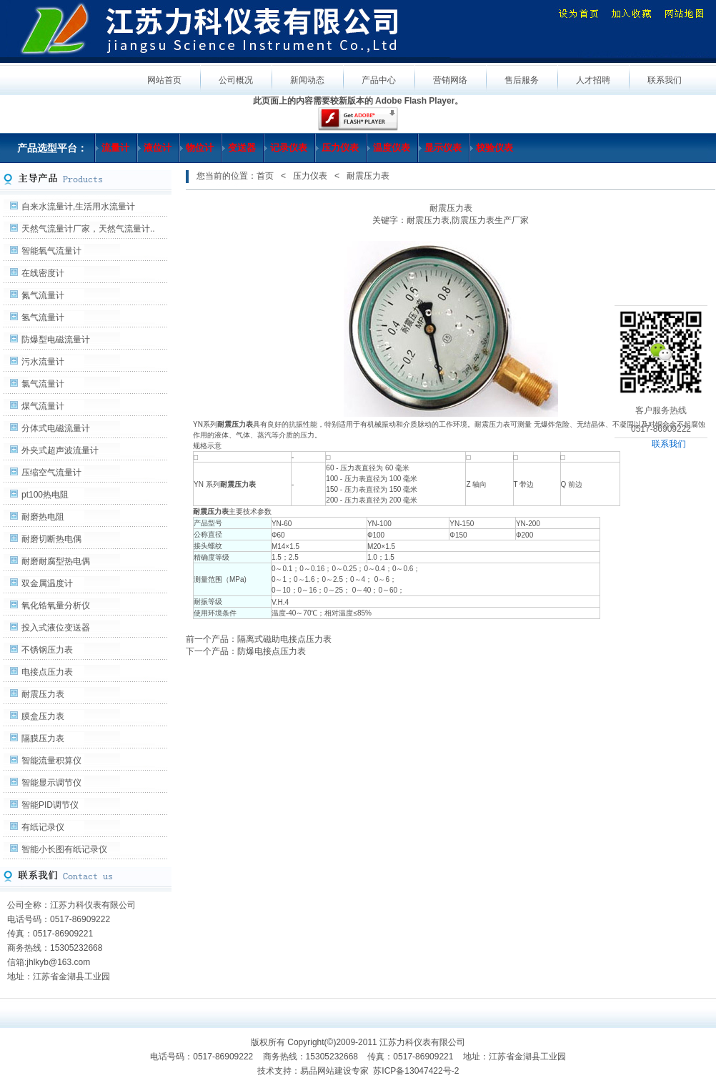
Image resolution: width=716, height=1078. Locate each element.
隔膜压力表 (42, 738)
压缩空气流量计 (51, 473)
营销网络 (450, 80)
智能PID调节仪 (50, 805)
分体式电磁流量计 (55, 428)
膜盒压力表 (42, 716)
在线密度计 (42, 273)
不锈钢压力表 (47, 650)
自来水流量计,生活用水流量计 (78, 207)
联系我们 (669, 444)
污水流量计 (42, 362)
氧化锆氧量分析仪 (55, 605)
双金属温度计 (47, 583)
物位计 (200, 147)
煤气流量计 (42, 406)
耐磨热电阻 (42, 517)
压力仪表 (340, 147)
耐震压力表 (42, 694)
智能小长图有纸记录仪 (64, 849)
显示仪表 (443, 147)
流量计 (115, 147)
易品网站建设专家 (334, 1071)
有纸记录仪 (42, 827)
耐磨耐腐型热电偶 (55, 561)
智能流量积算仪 (51, 761)
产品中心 (379, 80)
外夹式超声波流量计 (60, 450)
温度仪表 (391, 147)
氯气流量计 (42, 384)
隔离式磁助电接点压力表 (284, 639)
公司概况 (236, 80)
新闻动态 (307, 80)
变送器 (242, 147)
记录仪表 (288, 147)
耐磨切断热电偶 (51, 539)
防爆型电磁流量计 (55, 340)
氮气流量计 (42, 295)
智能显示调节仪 (51, 783)
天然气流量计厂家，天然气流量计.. (88, 229)
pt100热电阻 (45, 495)
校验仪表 (494, 147)
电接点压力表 (47, 672)
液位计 (157, 147)
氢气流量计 (42, 317)
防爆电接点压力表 (271, 651)
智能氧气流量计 (51, 251)
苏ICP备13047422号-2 (416, 1071)
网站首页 (164, 80)
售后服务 (521, 80)
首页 (265, 176)
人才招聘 (593, 80)
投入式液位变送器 (55, 628)
